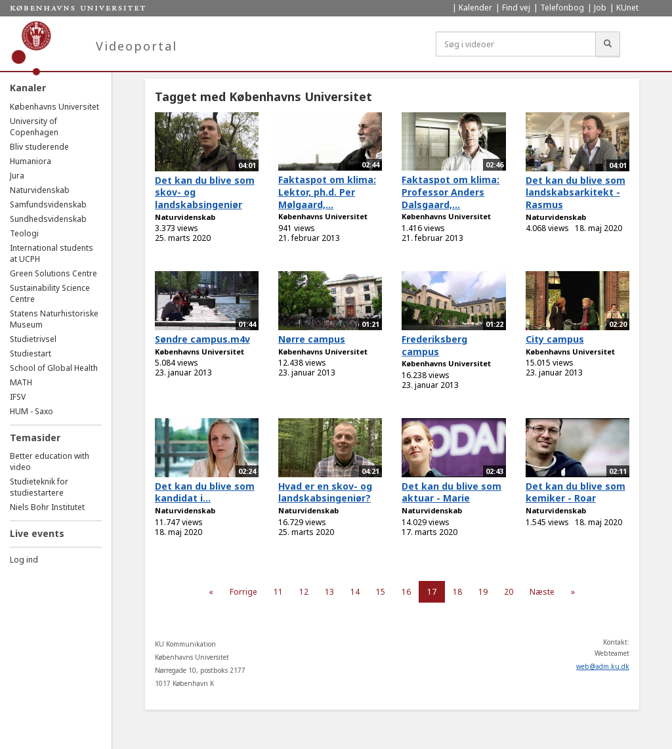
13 (329, 591)
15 (380, 591)
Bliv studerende (39, 146)
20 (508, 591)
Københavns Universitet (54, 106)
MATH (21, 382)
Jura (17, 175)
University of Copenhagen (34, 127)
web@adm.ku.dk (602, 666)
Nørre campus (311, 339)
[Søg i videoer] (516, 44)
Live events (37, 533)
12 (303, 591)
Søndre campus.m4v (202, 339)
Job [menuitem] (600, 7)
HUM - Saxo (31, 411)
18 (457, 591)
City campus (555, 339)
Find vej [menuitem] (516, 7)
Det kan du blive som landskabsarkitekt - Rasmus (575, 192)
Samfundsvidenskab (48, 204)
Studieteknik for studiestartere (39, 487)
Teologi (24, 233)
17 (431, 591)
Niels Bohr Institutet (47, 507)
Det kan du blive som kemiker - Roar (575, 492)
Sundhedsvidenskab (48, 219)
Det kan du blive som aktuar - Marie (451, 492)
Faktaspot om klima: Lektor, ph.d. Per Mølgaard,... (327, 191)
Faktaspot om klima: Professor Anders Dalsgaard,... (450, 191)
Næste (542, 591)
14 (355, 591)
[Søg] (607, 44)
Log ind (24, 559)
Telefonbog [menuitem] (562, 7)
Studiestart (30, 353)
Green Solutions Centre (53, 273)
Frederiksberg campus (434, 345)
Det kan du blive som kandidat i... (205, 492)
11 (278, 591)
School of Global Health (54, 368)
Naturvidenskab (40, 190)
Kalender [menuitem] (475, 7)
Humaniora (30, 161)
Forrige (243, 591)
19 (483, 591)
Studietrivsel (33, 339)
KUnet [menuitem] (627, 7)
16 (406, 591)
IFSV (18, 396)
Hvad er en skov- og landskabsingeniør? (325, 492)
